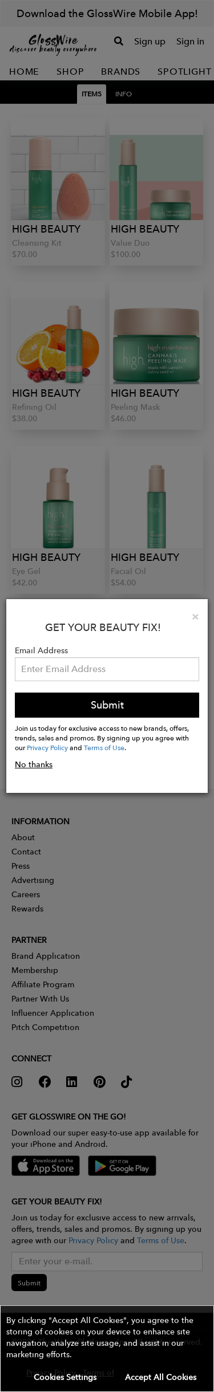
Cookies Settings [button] (65, 1377)
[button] (107, 1348)
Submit (107, 704)
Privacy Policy (47, 747)
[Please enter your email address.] (107, 669)
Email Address (41, 650)
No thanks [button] (34, 764)
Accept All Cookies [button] (160, 1377)
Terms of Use (104, 747)
